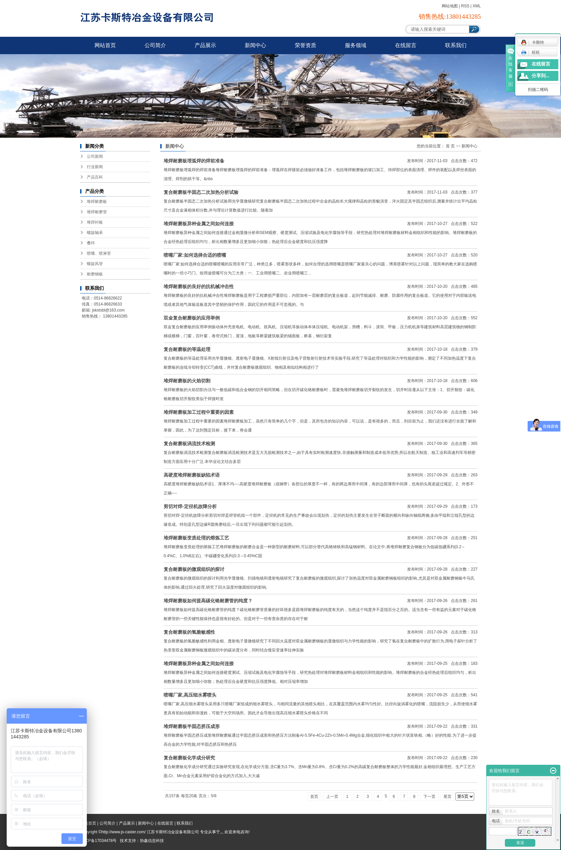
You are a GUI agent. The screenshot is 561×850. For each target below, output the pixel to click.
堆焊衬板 (95, 222)
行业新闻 (95, 166)
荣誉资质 (305, 45)
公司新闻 (95, 156)
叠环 (91, 243)
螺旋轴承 (95, 232)
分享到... (540, 75)
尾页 (447, 796)
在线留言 (405, 45)
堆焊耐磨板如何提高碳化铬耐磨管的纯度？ (208, 600)
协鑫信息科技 (152, 840)
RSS (465, 6)
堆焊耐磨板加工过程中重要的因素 (199, 412)
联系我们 (455, 45)
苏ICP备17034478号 (98, 840)
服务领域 (355, 45)
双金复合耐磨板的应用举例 (192, 318)
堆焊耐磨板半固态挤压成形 (192, 726)
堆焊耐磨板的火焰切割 (187, 380)
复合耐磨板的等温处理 (187, 349)
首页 (314, 796)
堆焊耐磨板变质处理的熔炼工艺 (196, 537)
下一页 (429, 796)
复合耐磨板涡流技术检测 (189, 443)
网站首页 (105, 45)
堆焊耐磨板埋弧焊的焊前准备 (194, 160)
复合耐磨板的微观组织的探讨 (194, 569)
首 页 (450, 146)
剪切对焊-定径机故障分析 (190, 506)
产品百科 (95, 177)
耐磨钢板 (95, 274)
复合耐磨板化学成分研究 (189, 757)
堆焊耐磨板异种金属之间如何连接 (199, 223)
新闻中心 (255, 45)
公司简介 (155, 45)
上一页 (332, 796)
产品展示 (205, 45)
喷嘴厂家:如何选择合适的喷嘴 (195, 255)
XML (477, 6)
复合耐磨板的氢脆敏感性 (189, 632)
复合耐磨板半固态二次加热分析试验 (201, 192)
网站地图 (450, 6)
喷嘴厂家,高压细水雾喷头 (190, 695)
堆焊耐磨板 (97, 201)
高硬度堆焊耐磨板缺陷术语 (192, 475)
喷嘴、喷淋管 (99, 253)
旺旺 (530, 52)
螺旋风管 (95, 263)
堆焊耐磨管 (97, 212)
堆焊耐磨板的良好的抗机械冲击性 (199, 286)
